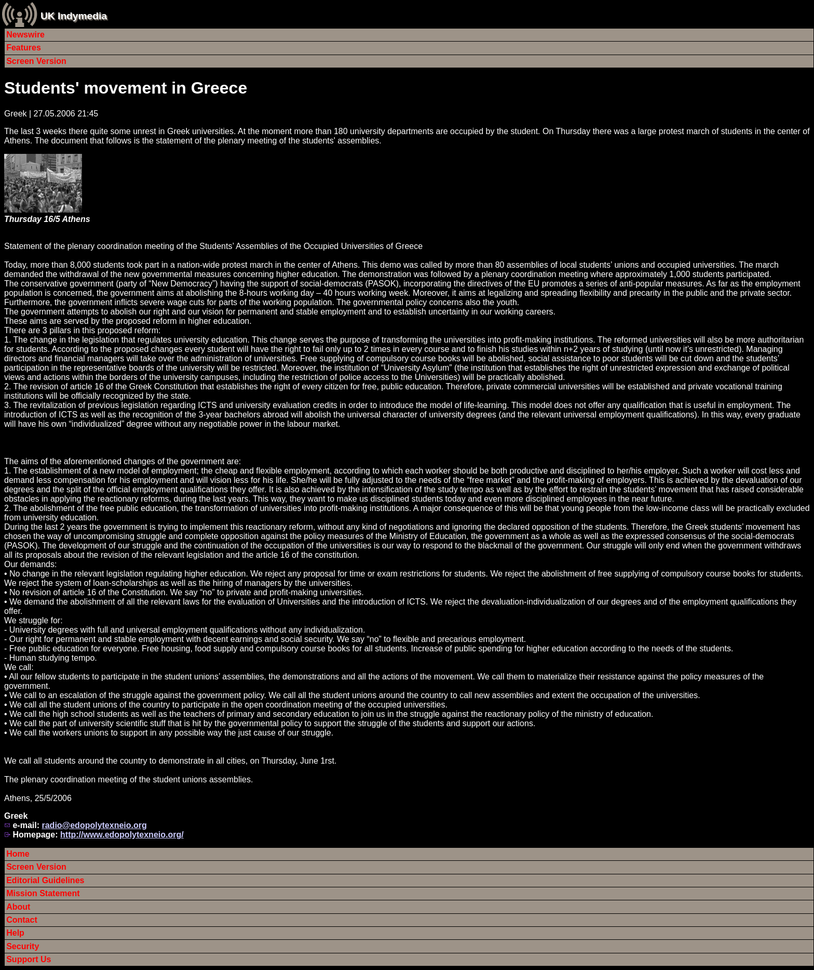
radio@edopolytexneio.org (94, 825)
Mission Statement (42, 893)
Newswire (25, 34)
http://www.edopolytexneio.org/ (122, 834)
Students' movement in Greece (125, 87)
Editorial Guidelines (45, 880)
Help (15, 932)
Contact (21, 919)
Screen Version (36, 61)
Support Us (28, 959)
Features (23, 47)
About (18, 906)
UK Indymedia (73, 15)
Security (22, 946)
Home (17, 853)
